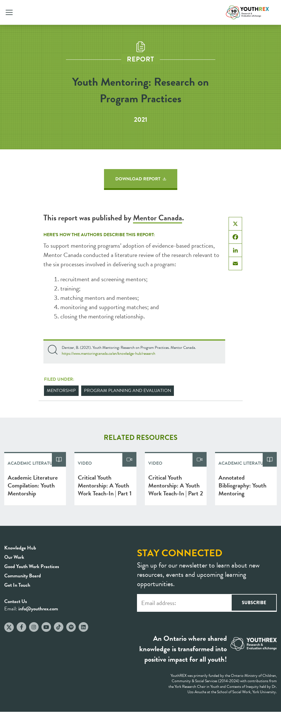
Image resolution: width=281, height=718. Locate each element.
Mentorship (61, 390)
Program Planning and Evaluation (127, 390)
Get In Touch (17, 585)
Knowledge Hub (20, 547)
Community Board (22, 575)
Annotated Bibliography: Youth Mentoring (242, 485)
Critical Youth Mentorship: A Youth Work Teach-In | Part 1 (105, 485)
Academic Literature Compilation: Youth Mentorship (33, 485)
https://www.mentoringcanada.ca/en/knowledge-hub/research (108, 353)
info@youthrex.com (38, 608)
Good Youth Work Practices (31, 566)
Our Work (14, 557)
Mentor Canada (157, 217)
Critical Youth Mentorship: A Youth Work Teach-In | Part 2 (175, 485)
